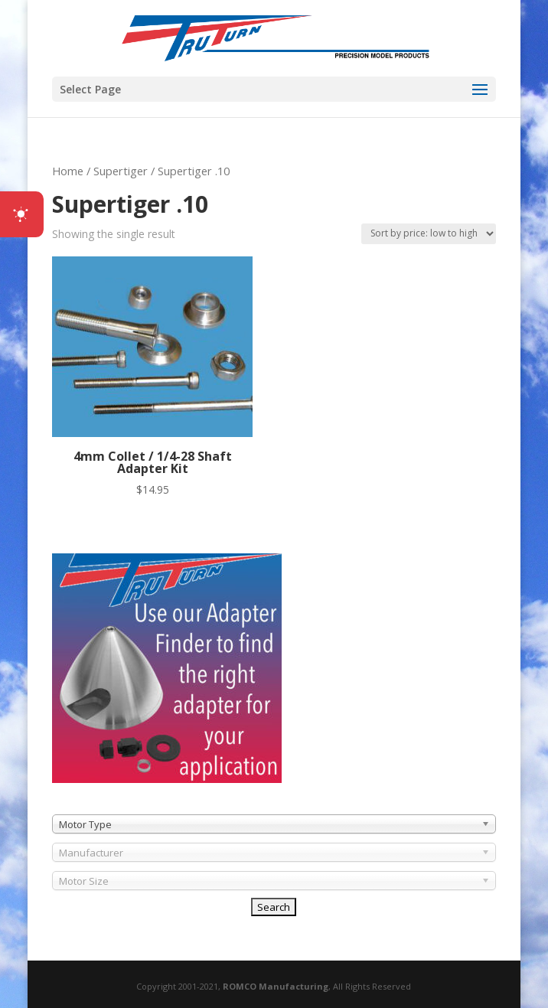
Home (67, 170)
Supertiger (120, 170)
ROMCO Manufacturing (275, 986)
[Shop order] (428, 233)
